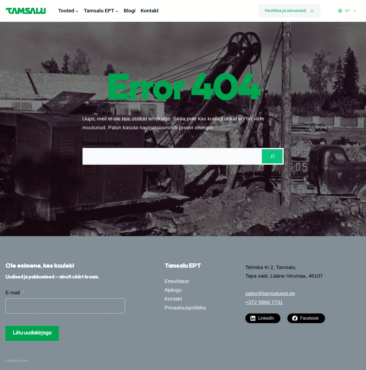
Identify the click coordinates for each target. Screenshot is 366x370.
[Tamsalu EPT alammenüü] (117, 11)
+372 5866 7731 (264, 302)
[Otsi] (272, 156)
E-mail (12, 292)
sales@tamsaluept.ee (270, 293)
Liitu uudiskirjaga (32, 333)
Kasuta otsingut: (102, 143)
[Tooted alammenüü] (77, 11)
